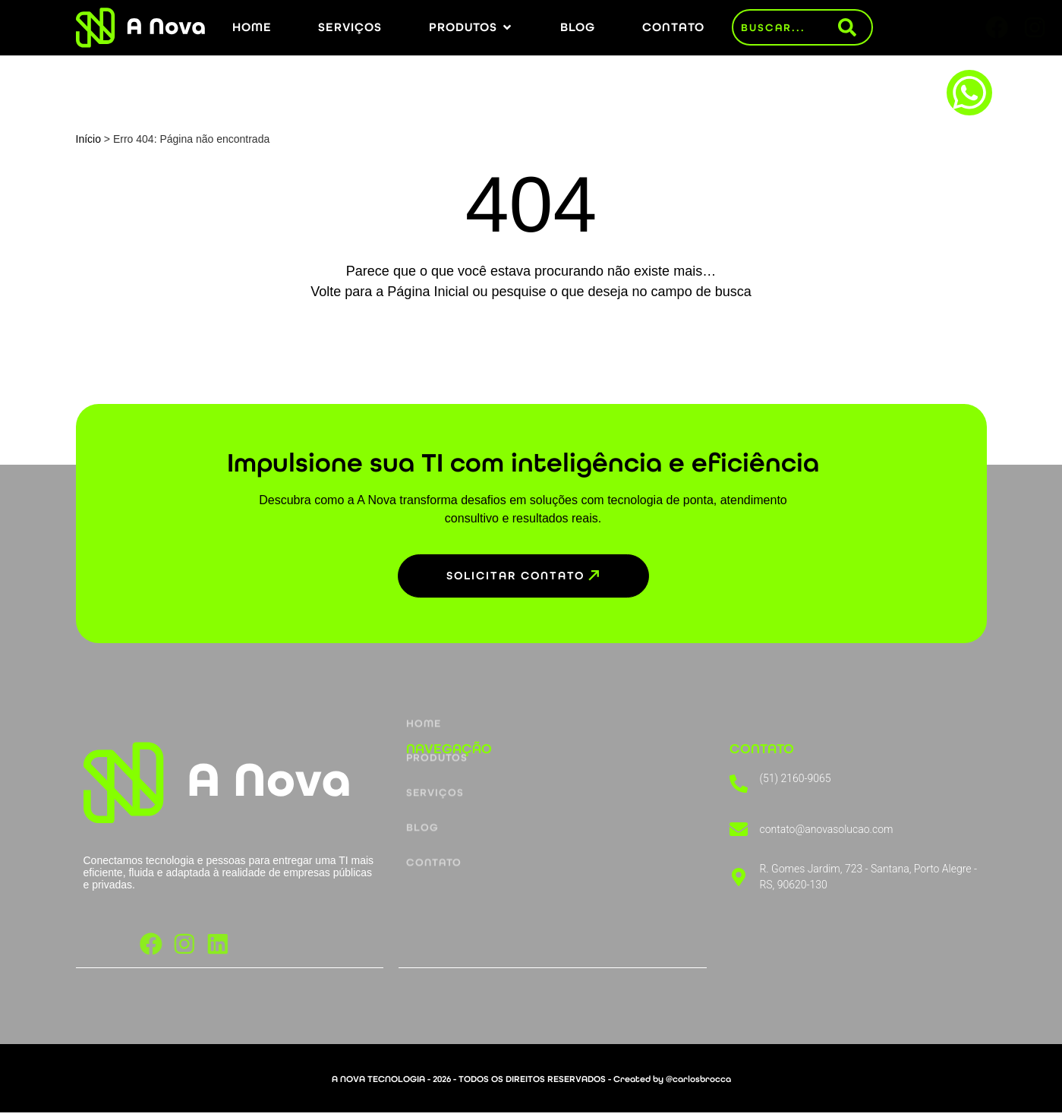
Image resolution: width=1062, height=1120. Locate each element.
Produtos (437, 688)
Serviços (435, 724)
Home (423, 651)
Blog (422, 761)
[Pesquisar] (854, 27)
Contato (434, 797)
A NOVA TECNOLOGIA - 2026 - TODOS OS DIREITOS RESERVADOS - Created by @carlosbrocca (531, 1086)
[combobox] (785, 27)
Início (88, 139)
